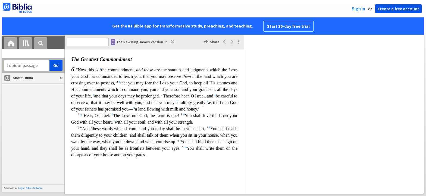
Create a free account (398, 8)
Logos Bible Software (30, 187)
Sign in (358, 9)
